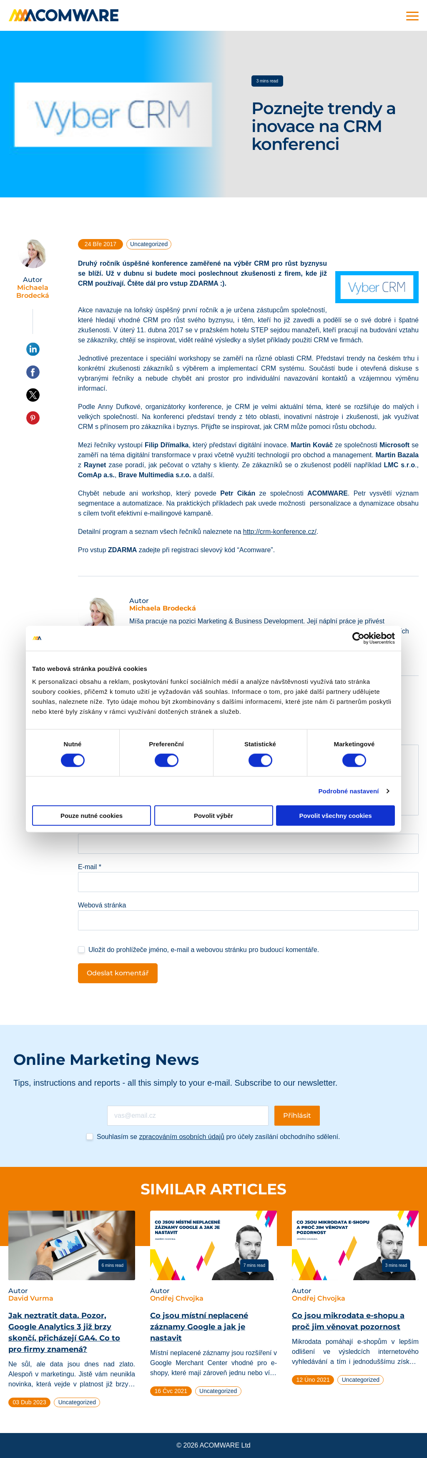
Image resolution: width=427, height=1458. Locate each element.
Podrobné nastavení (348, 790)
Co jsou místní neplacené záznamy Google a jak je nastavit (199, 1327)
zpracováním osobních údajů (181, 1136)
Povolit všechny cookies (335, 815)
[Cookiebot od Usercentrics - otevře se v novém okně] (358, 638)
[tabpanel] (71, 1312)
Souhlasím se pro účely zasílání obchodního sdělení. (218, 1136)
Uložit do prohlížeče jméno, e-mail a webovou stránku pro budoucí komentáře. (203, 949)
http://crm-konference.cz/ (279, 531)
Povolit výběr (213, 815)
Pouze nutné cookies (91, 815)
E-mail (89, 866)
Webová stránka (102, 905)
